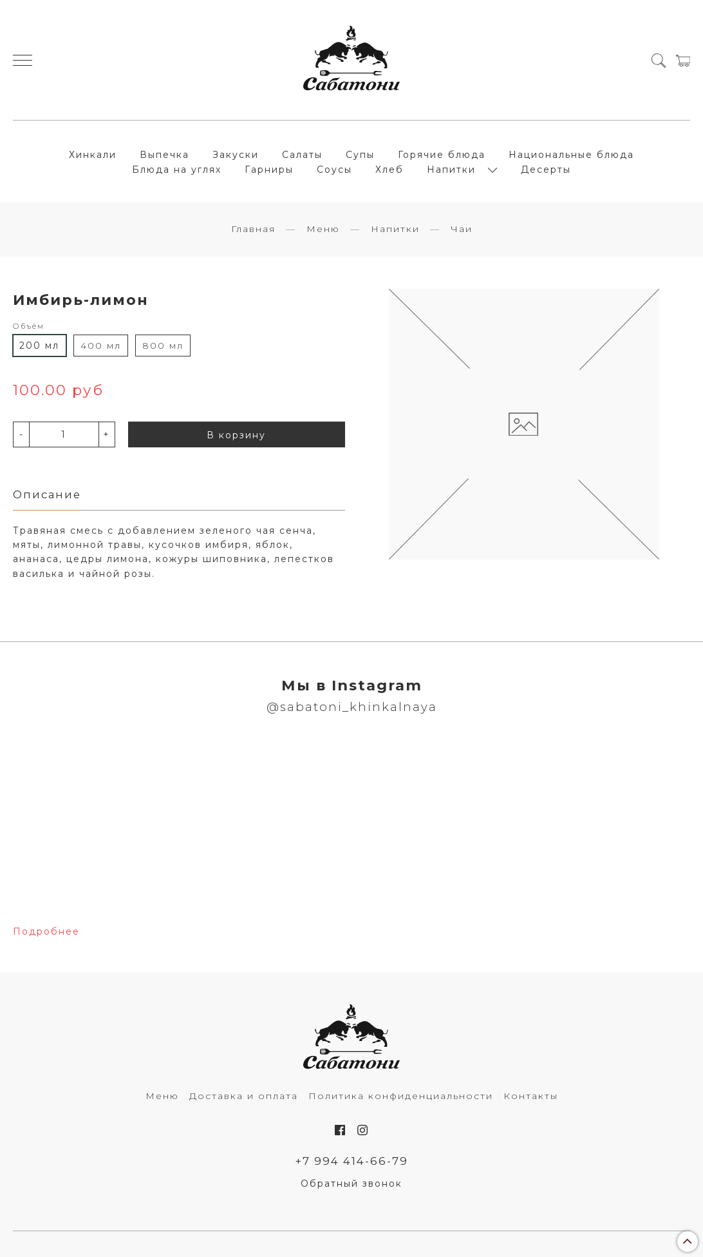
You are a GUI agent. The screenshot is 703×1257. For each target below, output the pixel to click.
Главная (253, 229)
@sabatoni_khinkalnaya (352, 706)
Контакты (530, 1096)
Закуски (235, 155)
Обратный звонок (351, 1183)
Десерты (546, 169)
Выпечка (164, 155)
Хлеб (389, 169)
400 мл (100, 345)
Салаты (302, 155)
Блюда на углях (176, 169)
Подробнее (46, 931)
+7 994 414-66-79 (351, 1161)
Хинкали (93, 155)
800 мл (162, 345)
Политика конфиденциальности (400, 1096)
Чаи (462, 229)
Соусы (334, 169)
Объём (28, 326)
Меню (323, 229)
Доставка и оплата (243, 1096)
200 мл (39, 345)
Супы (360, 155)
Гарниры (269, 169)
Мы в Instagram (351, 685)
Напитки (451, 169)
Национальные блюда (571, 155)
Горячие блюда (441, 155)
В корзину (236, 435)
